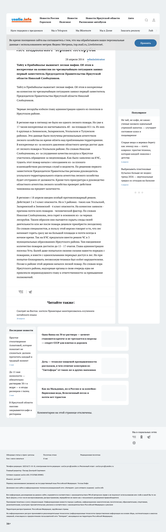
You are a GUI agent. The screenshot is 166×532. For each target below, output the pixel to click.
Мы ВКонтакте (83, 30)
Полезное (65, 21)
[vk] (21, 292)
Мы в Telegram (59, 30)
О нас (45, 458)
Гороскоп (45, 21)
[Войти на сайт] (154, 20)
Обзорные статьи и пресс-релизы (20, 455)
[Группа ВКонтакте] (134, 437)
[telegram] (31, 292)
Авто (131, 18)
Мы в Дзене (106, 30)
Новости (72, 18)
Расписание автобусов (92, 21)
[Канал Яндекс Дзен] (134, 443)
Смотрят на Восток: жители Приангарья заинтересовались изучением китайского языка (61, 315)
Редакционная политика (90, 455)
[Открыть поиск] (146, 20)
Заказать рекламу (130, 30)
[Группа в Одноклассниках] (141, 437)
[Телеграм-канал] (149, 437)
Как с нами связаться (15, 458)
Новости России (49, 18)
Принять (145, 43)
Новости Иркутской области (103, 18)
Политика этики (50, 455)
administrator (96, 59)
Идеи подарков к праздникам (27, 30)
